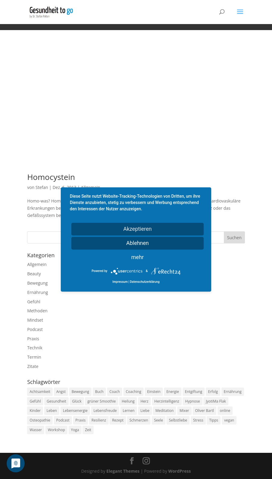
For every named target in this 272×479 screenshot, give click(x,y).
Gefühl (33, 301)
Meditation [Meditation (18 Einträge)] (164, 410)
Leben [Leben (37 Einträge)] (52, 410)
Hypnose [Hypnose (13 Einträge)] (192, 401)
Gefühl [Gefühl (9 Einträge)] (35, 401)
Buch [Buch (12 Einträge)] (99, 391)
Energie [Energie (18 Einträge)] (172, 391)
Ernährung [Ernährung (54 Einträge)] (233, 391)
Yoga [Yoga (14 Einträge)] (75, 429)
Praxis (33, 338)
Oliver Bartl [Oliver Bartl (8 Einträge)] (204, 410)
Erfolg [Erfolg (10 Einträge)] (213, 391)
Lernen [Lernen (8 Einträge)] (128, 410)
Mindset (35, 320)
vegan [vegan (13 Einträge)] (229, 420)
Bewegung (37, 283)
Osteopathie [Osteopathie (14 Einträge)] (39, 420)
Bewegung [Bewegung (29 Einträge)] (80, 391)
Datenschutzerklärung (144, 282)
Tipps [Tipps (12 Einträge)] (213, 420)
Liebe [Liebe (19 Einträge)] (145, 410)
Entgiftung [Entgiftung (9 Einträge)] (193, 391)
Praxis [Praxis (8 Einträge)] (81, 420)
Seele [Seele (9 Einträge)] (158, 420)
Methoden (37, 311)
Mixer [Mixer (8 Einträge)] (184, 410)
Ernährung (37, 292)
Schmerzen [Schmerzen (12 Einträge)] (138, 420)
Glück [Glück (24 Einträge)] (77, 401)
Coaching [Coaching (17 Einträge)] (133, 391)
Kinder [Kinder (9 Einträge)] (35, 410)
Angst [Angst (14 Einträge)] (61, 391)
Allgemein (36, 264)
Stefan (42, 187)
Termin (34, 357)
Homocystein (51, 177)
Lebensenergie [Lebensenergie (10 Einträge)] (75, 410)
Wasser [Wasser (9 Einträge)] (35, 429)
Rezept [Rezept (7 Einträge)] (117, 420)
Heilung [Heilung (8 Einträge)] (128, 401)
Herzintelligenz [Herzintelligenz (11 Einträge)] (166, 401)
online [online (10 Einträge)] (225, 410)
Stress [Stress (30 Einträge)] (198, 420)
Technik (34, 348)
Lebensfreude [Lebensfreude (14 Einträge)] (105, 410)
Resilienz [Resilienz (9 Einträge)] (98, 420)
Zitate (32, 366)
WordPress (179, 471)
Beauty (34, 274)
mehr (137, 257)
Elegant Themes (123, 471)
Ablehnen (137, 243)
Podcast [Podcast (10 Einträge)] (63, 420)
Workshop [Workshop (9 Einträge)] (56, 429)
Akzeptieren (137, 229)
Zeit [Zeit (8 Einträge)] (88, 429)
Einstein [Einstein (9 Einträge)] (153, 391)
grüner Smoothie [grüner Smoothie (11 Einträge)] (101, 401)
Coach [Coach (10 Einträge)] (115, 391)
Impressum (120, 282)
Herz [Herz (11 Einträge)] (144, 401)
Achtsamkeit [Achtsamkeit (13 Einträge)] (39, 391)
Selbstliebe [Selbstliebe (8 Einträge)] (178, 420)
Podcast (35, 329)
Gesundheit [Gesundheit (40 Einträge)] (56, 401)
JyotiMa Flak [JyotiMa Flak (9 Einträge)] (216, 401)
